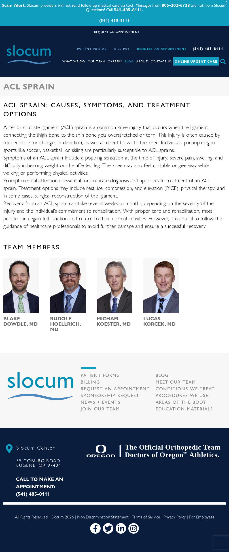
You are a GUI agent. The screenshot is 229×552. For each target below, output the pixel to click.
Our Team (96, 61)
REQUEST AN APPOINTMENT (117, 32)
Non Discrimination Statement (102, 517)
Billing (90, 381)
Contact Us (161, 61)
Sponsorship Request (110, 395)
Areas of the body (181, 402)
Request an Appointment (162, 49)
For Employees (201, 517)
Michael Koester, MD (114, 321)
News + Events (100, 402)
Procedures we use (182, 395)
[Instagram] (133, 528)
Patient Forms (100, 375)
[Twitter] (108, 528)
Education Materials (184, 408)
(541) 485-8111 (114, 20)
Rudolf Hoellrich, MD (65, 324)
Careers (115, 61)
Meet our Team (176, 381)
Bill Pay (121, 49)
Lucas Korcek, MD (159, 321)
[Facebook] (95, 528)
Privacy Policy (174, 517)
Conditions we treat (185, 388)
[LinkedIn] (121, 528)
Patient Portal (92, 49)
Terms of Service (146, 517)
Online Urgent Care (196, 61)
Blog (129, 61)
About (142, 61)
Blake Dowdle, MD (20, 321)
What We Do (73, 61)
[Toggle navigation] (51, 50)
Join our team (100, 408)
